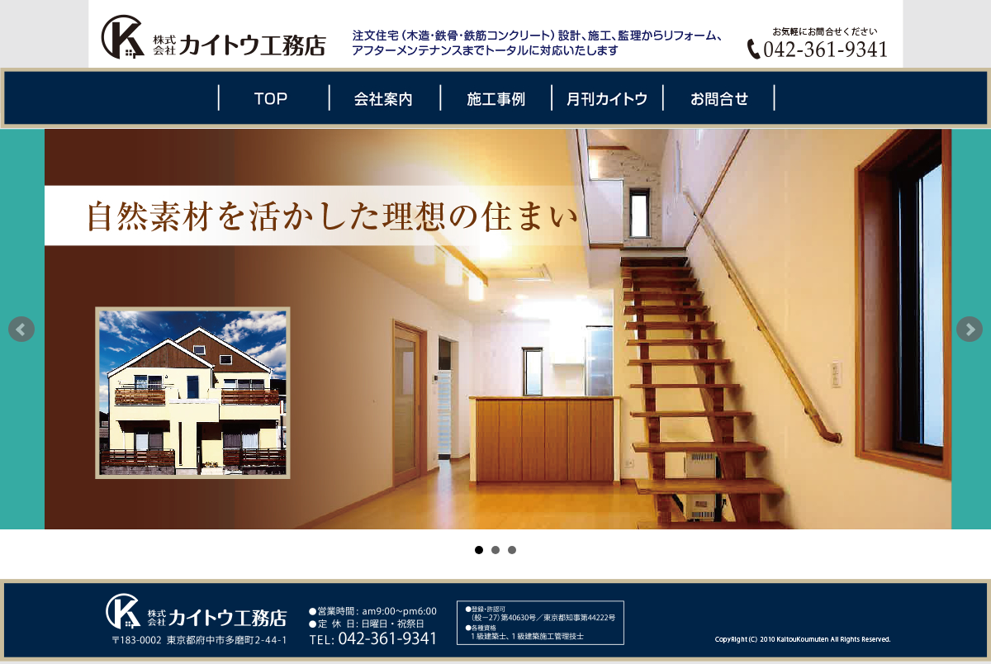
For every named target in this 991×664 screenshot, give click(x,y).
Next (969, 329)
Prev (21, 329)
